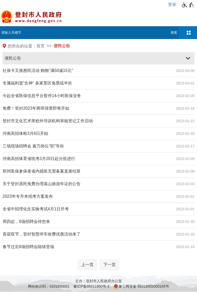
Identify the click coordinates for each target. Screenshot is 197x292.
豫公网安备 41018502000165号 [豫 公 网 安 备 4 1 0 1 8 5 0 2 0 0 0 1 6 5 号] (141, 286)
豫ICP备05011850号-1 (91, 286)
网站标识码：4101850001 (49, 286)
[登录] (173, 4)
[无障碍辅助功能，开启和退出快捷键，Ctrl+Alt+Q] (187, 5)
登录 (172, 4)
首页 (40, 46)
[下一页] (110, 264)
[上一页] (87, 264)
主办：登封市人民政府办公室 (98, 281)
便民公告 (62, 46)
